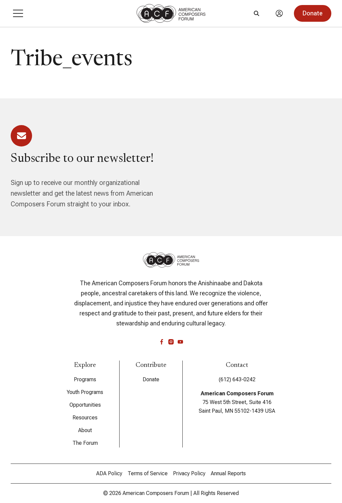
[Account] (279, 13)
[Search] (256, 13)
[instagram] (171, 341)
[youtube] (180, 341)
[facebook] (161, 341)
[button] (18, 13)
